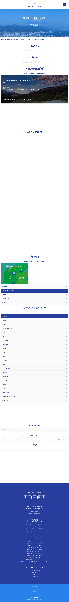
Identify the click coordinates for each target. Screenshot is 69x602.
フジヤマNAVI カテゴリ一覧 (34, 572)
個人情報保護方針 (34, 586)
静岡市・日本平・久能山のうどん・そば (34, 559)
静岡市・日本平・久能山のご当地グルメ (34, 524)
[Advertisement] (34, 117)
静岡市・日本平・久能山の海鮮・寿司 (34, 536)
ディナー (20, 439)
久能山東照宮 (57, 439)
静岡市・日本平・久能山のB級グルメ (34, 526)
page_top (34, 478)
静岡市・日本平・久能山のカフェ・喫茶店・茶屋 (34, 528)
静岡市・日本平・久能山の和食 (34, 545)
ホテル (9, 439)
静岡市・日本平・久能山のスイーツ (34, 530)
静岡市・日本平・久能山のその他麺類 (34, 534)
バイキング (26, 439)
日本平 (4, 439)
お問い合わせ (34, 591)
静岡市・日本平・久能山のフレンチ (34, 553)
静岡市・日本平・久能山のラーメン (34, 532)
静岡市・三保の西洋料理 (34, 513)
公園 (63, 439)
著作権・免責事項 (34, 589)
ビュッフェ (33, 439)
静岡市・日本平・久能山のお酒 (34, 557)
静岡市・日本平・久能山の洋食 (34, 541)
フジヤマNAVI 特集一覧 (34, 576)
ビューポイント (49, 439)
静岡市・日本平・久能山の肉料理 (34, 537)
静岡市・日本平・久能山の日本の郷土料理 (34, 547)
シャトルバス (41, 439)
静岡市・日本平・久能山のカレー (34, 539)
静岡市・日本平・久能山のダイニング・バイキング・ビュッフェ (34, 561)
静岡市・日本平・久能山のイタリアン (34, 551)
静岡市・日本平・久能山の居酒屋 (34, 555)
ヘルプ (34, 590)
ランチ (14, 439)
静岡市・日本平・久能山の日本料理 (34, 543)
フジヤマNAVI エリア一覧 (34, 570)
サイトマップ (34, 592)
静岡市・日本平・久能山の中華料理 (34, 549)
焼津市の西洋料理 (34, 511)
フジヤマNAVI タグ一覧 (34, 574)
